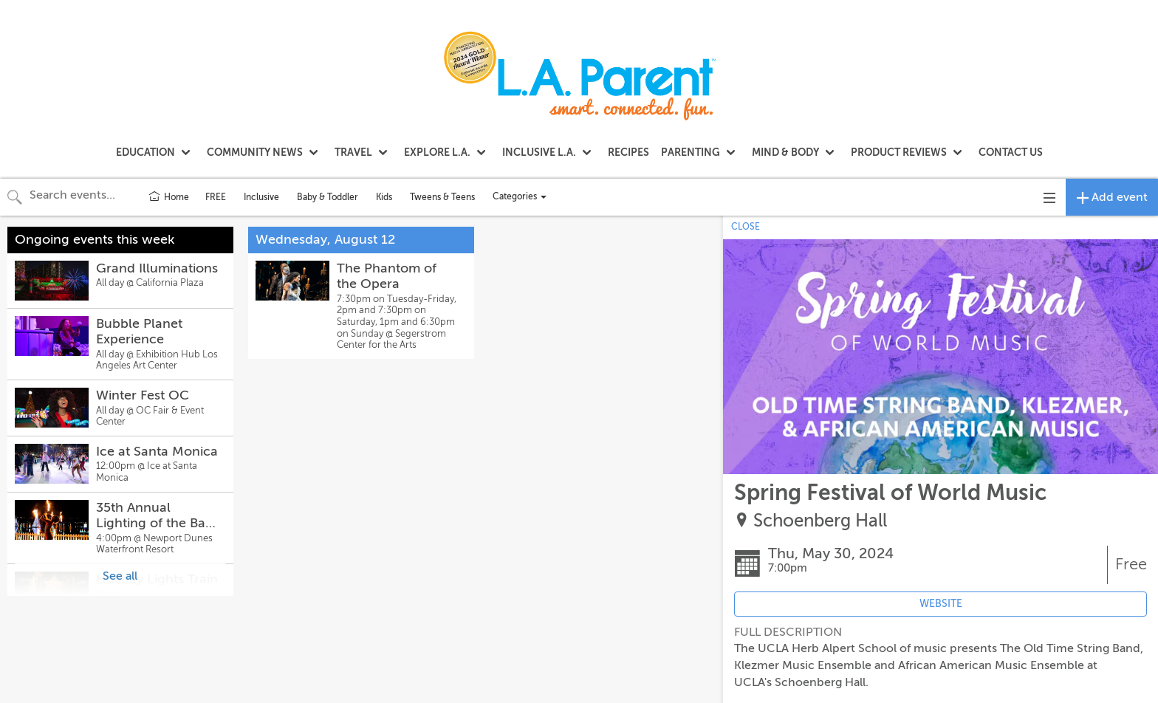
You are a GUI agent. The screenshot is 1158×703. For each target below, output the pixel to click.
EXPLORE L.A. (437, 152)
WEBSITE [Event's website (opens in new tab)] (940, 603)
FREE (215, 197)
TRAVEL (353, 152)
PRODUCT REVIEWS (899, 152)
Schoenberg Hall (820, 521)
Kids (384, 197)
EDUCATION (145, 152)
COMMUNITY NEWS (255, 152)
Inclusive (261, 197)
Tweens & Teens (442, 197)
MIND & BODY (785, 152)
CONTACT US (1011, 152)
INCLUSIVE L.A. (539, 152)
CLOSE (745, 227)
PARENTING (690, 152)
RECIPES (628, 152)
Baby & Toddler (327, 197)
